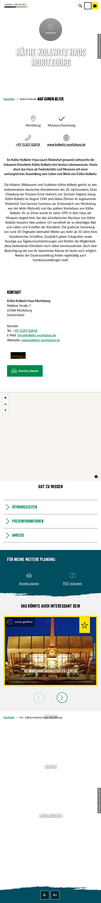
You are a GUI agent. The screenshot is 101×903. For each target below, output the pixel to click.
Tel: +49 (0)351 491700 (50, 725)
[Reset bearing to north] (5, 410)
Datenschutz (50, 843)
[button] (25, 371)
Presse (50, 787)
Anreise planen (50, 775)
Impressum (50, 836)
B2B (50, 793)
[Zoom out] (5, 404)
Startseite (9, 99)
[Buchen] (94, 5)
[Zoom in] (5, 398)
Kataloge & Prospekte (50, 800)
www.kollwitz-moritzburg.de (66, 144)
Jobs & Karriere (50, 830)
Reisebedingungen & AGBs (50, 855)
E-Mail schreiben (50, 731)
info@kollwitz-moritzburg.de (36, 335)
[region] (50, 436)
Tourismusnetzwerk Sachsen (50, 849)
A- (44, 895)
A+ (55, 895)
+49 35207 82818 (28, 144)
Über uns (50, 824)
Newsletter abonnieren (50, 781)
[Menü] (87, 5)
